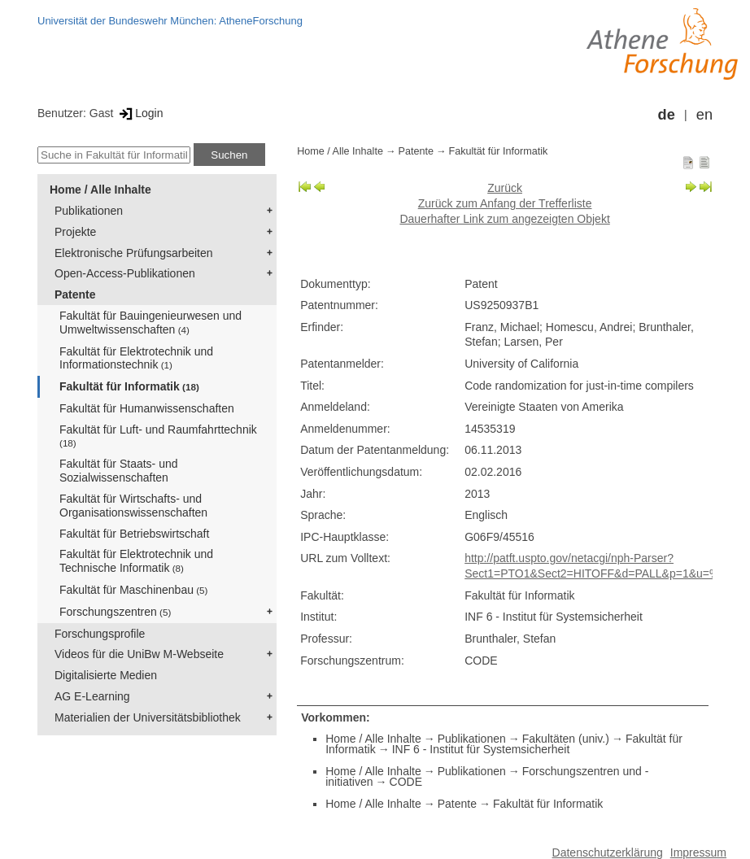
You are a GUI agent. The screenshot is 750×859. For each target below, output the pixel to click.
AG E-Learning (92, 696)
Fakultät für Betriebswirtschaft (134, 533)
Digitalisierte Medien (106, 675)
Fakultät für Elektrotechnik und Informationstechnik (136, 358)
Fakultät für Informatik (129, 386)
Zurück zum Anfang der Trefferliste (505, 203)
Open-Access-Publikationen (125, 273)
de (666, 115)
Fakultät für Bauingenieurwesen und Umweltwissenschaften (150, 322)
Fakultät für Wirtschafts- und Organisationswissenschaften (133, 505)
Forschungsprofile (100, 633)
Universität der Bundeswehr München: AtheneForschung (170, 21)
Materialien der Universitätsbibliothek (148, 717)
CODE (406, 781)
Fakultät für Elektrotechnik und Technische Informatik (136, 560)
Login (139, 113)
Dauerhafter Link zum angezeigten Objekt (504, 218)
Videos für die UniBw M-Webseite (139, 654)
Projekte (75, 231)
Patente (75, 294)
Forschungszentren (115, 611)
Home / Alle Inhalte (100, 189)
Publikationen (89, 210)
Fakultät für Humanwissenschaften (146, 408)
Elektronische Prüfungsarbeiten (134, 252)
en (704, 115)
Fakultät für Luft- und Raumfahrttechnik (158, 435)
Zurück (504, 187)
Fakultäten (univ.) (565, 738)
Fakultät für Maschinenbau (133, 589)
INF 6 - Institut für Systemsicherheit (481, 749)
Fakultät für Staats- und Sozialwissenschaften (118, 470)
